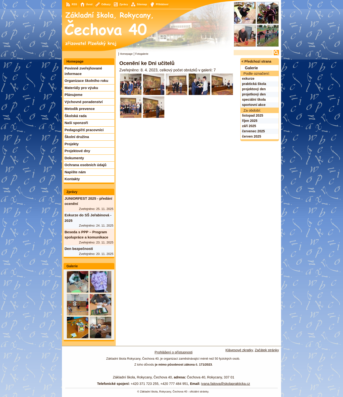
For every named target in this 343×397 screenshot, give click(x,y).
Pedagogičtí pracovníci (84, 130)
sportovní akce (254, 105)
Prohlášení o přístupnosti (173, 352)
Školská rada (76, 116)
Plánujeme (73, 95)
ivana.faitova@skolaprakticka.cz (225, 384)
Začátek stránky (267, 350)
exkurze (248, 78)
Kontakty (72, 179)
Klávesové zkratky (239, 350)
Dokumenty (74, 158)
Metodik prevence (80, 109)
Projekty (72, 144)
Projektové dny (77, 151)
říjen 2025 (249, 121)
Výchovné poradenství (84, 102)
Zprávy (71, 192)
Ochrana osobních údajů (85, 165)
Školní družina (77, 137)
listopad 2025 (252, 115)
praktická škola (254, 84)
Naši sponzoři (76, 123)
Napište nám (75, 172)
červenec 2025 (253, 131)
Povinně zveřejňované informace (83, 71)
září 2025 (249, 126)
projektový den (254, 89)
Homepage (126, 53)
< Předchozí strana (256, 61)
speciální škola (254, 99)
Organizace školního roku (86, 81)
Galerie (72, 266)
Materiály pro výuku (81, 88)
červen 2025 (251, 136)
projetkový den (254, 94)
